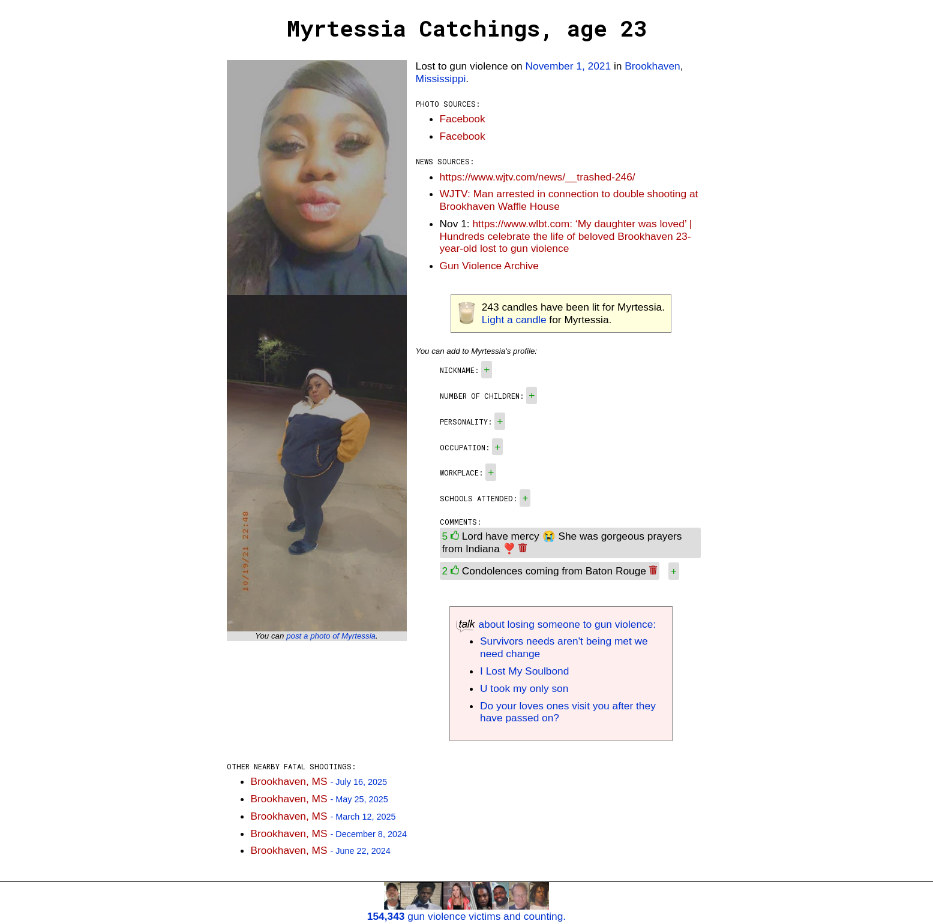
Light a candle (514, 320)
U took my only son (524, 688)
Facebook (462, 119)
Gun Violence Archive (489, 266)
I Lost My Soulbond (524, 671)
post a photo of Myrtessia (331, 635)
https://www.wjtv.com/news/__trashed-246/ (537, 177)
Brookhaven (652, 66)
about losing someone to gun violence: (556, 624)
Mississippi (441, 79)
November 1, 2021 (568, 66)
